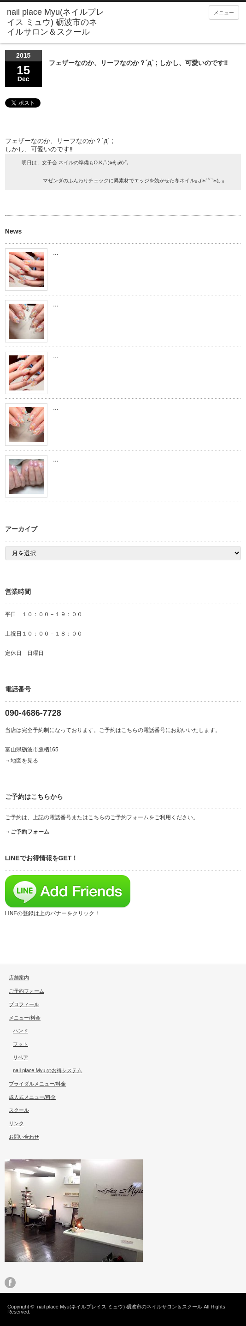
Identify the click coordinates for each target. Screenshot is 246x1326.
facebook (10, 1282)
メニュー (224, 12)
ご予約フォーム (26, 991)
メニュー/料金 (25, 1017)
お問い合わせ (24, 1137)
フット (20, 1044)
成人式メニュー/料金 (32, 1097)
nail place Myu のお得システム (47, 1070)
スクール (19, 1110)
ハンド (20, 1030)
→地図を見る (21, 760)
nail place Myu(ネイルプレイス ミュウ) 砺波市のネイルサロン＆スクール (119, 1306)
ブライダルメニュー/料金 (37, 1083)
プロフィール (24, 1004)
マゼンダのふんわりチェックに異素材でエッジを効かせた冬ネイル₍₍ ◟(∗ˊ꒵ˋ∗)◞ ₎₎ (133, 180)
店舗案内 (19, 977)
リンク (16, 1123)
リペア (20, 1057)
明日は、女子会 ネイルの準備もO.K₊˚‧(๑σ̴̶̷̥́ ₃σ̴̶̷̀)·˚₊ (75, 162)
